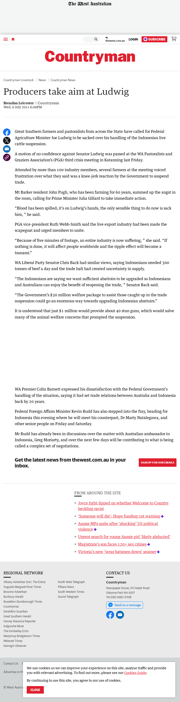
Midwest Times (13, 641)
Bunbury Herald (13, 596)
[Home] (13, 39)
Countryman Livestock (19, 80)
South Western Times (71, 591)
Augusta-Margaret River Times (22, 587)
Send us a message (124, 605)
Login (133, 39)
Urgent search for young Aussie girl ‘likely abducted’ (124, 536)
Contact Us (11, 663)
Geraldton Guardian (16, 611)
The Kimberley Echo (16, 631)
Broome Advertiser (15, 591)
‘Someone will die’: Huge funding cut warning (119, 516)
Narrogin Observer (15, 646)
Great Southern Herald (17, 616)
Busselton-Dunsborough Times (23, 601)
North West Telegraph (71, 582)
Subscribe (154, 39)
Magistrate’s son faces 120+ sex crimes (112, 544)
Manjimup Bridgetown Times (22, 636)
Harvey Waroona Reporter (20, 621)
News (42, 80)
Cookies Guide (135, 673)
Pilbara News (66, 587)
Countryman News (63, 80)
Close (35, 690)
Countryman (11, 606)
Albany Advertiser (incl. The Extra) (24, 582)
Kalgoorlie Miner (14, 626)
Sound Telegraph (68, 596)
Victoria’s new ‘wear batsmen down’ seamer (117, 551)
